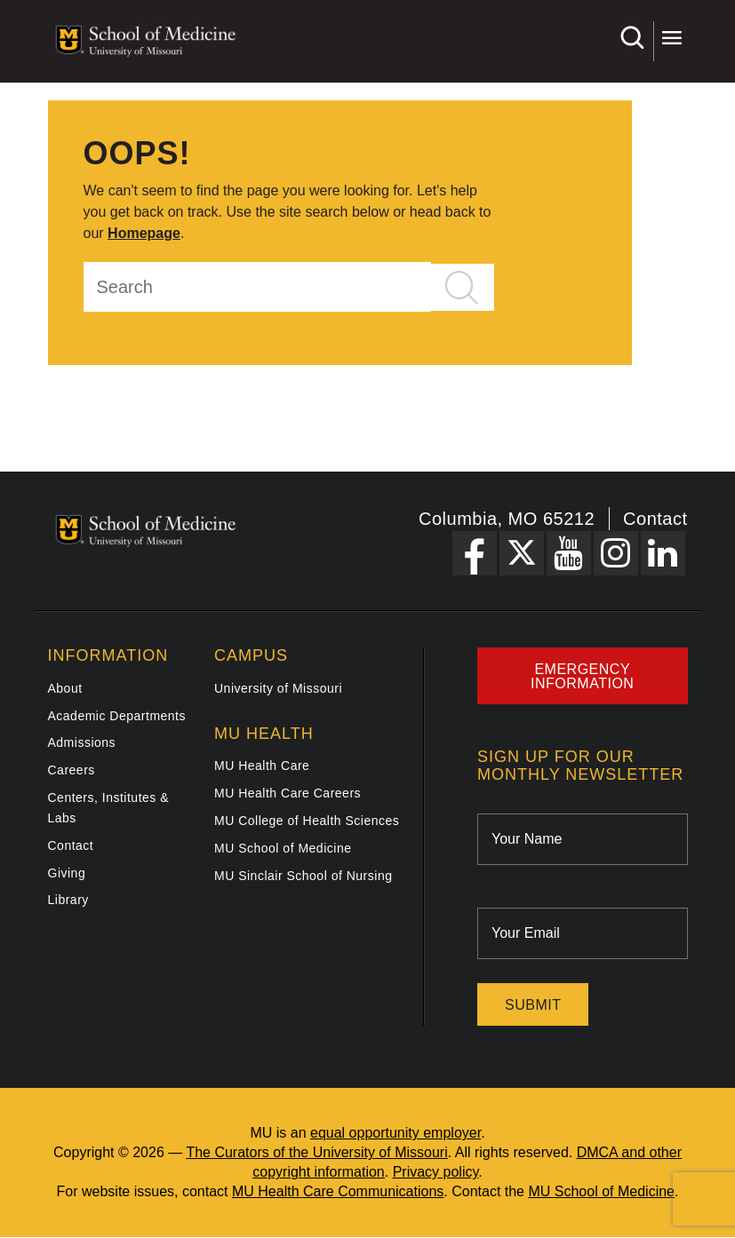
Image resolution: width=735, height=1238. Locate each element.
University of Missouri (278, 688)
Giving (67, 873)
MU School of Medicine (282, 848)
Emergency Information (582, 676)
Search (631, 37)
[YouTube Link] (569, 553)
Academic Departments (117, 716)
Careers (71, 770)
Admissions (82, 742)
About (65, 688)
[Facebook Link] (474, 553)
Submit (533, 1004)
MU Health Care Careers (287, 793)
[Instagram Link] (616, 553)
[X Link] (521, 553)
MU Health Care (261, 765)
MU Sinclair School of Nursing (303, 876)
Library (68, 900)
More (671, 37)
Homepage (144, 233)
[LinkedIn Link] (663, 553)
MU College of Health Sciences (306, 820)
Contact (655, 518)
